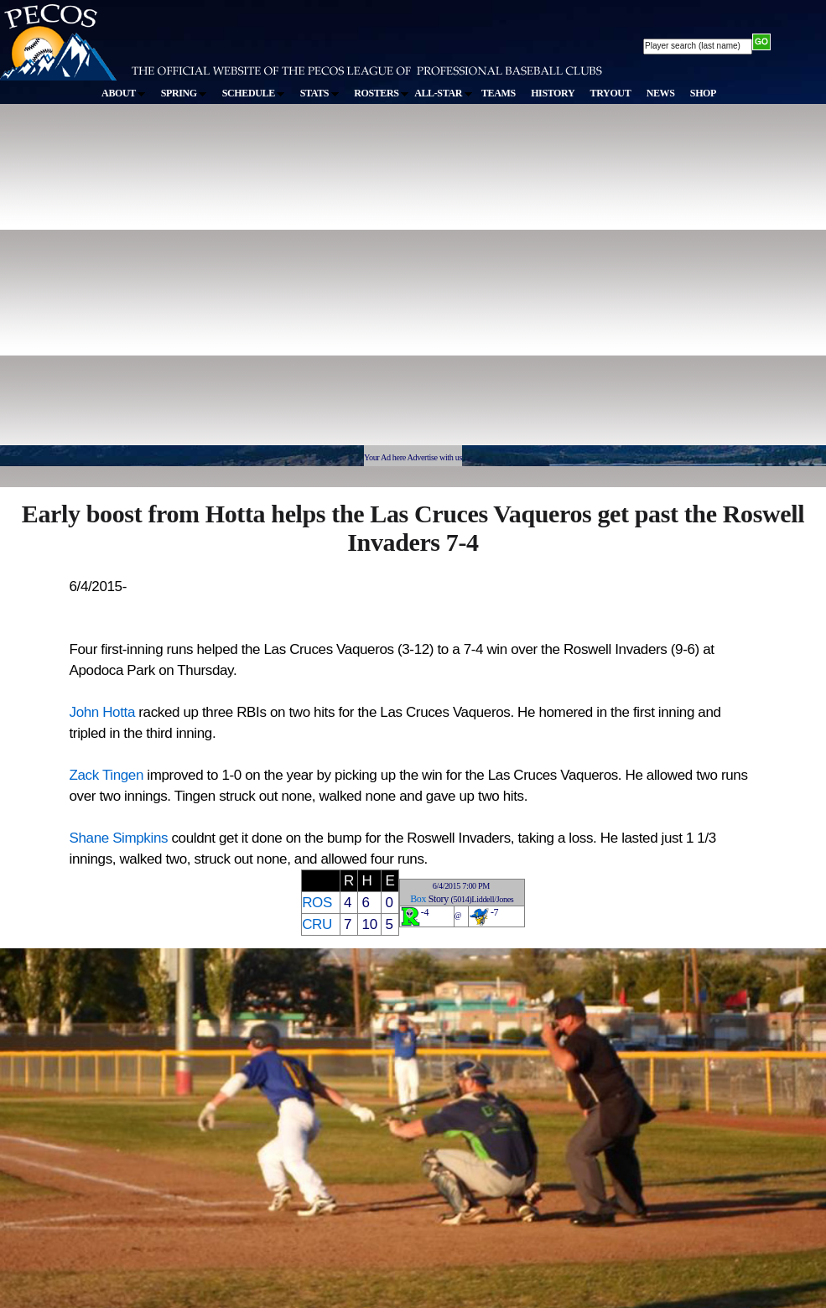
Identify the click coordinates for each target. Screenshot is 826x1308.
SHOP (703, 93)
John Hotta (102, 712)
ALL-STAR (442, 93)
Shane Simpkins (119, 838)
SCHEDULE (253, 93)
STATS (319, 93)
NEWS (661, 93)
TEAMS (498, 93)
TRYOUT (610, 93)
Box (418, 899)
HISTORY (552, 93)
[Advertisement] (157, 282)
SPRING (184, 93)
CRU (317, 924)
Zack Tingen (107, 775)
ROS (317, 903)
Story (439, 899)
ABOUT (123, 93)
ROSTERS (381, 93)
